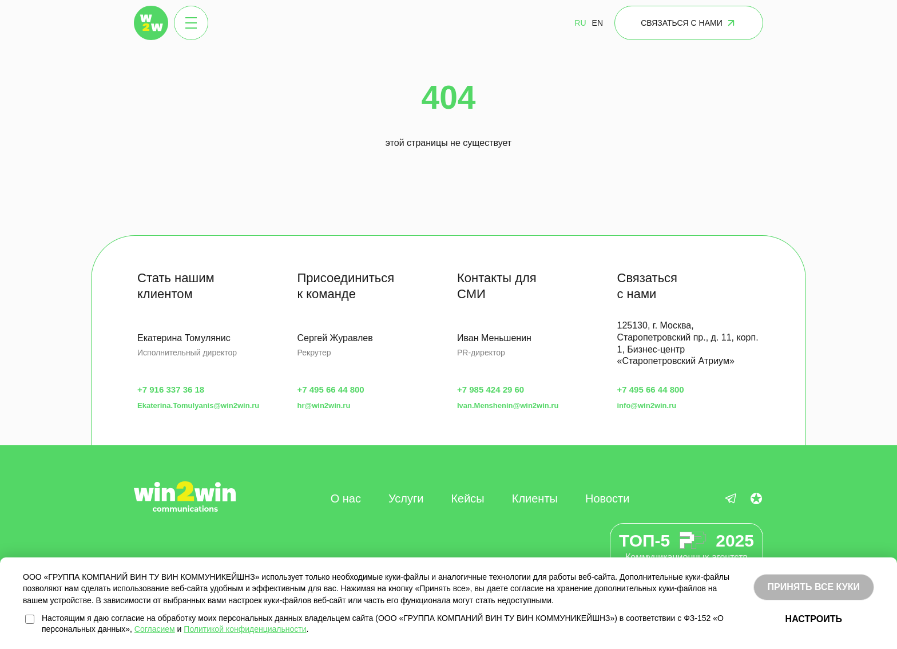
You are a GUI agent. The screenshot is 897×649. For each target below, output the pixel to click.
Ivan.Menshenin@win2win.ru (507, 405)
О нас (346, 498)
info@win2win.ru (647, 405)
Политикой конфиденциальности (245, 629)
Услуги (406, 498)
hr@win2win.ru (324, 405)
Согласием (154, 629)
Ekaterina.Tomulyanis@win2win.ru (198, 405)
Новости (607, 498)
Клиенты (535, 498)
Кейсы (467, 498)
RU (580, 22)
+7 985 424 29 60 (490, 389)
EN (597, 22)
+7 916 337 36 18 (170, 389)
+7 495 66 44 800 (330, 389)
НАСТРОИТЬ (813, 619)
